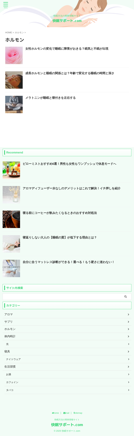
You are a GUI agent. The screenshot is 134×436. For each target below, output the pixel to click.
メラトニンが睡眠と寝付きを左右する (52, 98)
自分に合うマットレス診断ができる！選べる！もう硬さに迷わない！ (71, 262)
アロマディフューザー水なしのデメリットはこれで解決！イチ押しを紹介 (74, 188)
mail (66, 413)
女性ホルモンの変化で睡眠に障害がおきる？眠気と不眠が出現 (69, 49)
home (55, 413)
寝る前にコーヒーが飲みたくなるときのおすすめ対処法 (62, 213)
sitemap (78, 413)
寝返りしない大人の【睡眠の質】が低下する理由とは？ (62, 237)
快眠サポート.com (67, 20)
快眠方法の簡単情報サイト (67, 420)
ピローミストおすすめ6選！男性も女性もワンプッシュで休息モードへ (72, 163)
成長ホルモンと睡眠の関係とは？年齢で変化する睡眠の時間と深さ (72, 73)
